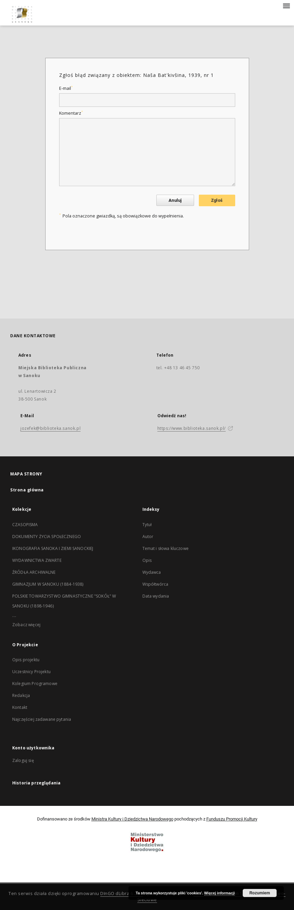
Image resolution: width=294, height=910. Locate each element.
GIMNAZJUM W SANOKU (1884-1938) (48, 584)
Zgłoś (217, 200)
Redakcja (21, 695)
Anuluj (175, 200)
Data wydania (155, 596)
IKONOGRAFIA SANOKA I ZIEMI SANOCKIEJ (52, 548)
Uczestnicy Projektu (31, 672)
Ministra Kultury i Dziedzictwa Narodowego (132, 819)
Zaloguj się (23, 760)
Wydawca (151, 572)
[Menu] (286, 5)
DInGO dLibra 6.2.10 (121, 893)
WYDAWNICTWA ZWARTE (37, 560)
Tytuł (147, 524)
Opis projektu (25, 660)
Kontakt (19, 707)
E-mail (66, 88)
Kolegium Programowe (34, 683)
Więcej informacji (219, 893)
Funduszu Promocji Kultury (231, 819)
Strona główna (27, 490)
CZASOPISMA (25, 524)
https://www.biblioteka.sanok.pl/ (191, 428)
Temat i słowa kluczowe (165, 548)
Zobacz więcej (26, 625)
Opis (147, 560)
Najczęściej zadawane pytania (41, 719)
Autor (148, 536)
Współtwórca (155, 584)
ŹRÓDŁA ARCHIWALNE (34, 572)
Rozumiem (259, 893)
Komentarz (71, 113)
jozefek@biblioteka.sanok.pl (50, 428)
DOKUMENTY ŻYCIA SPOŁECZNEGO (46, 536)
